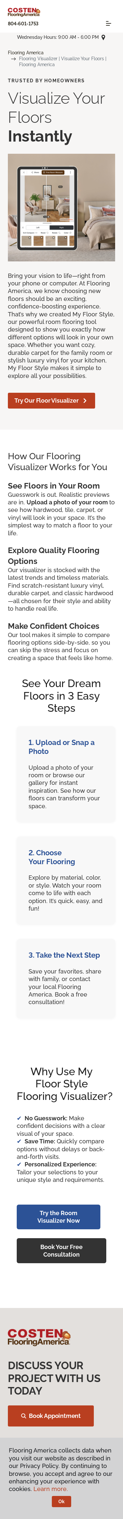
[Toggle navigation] (108, 23)
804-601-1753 (23, 23)
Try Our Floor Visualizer (51, 400)
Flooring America (26, 52)
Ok (61, 1501)
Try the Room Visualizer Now (58, 1217)
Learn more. (50, 1488)
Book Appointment (51, 1415)
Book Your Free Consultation (61, 1250)
